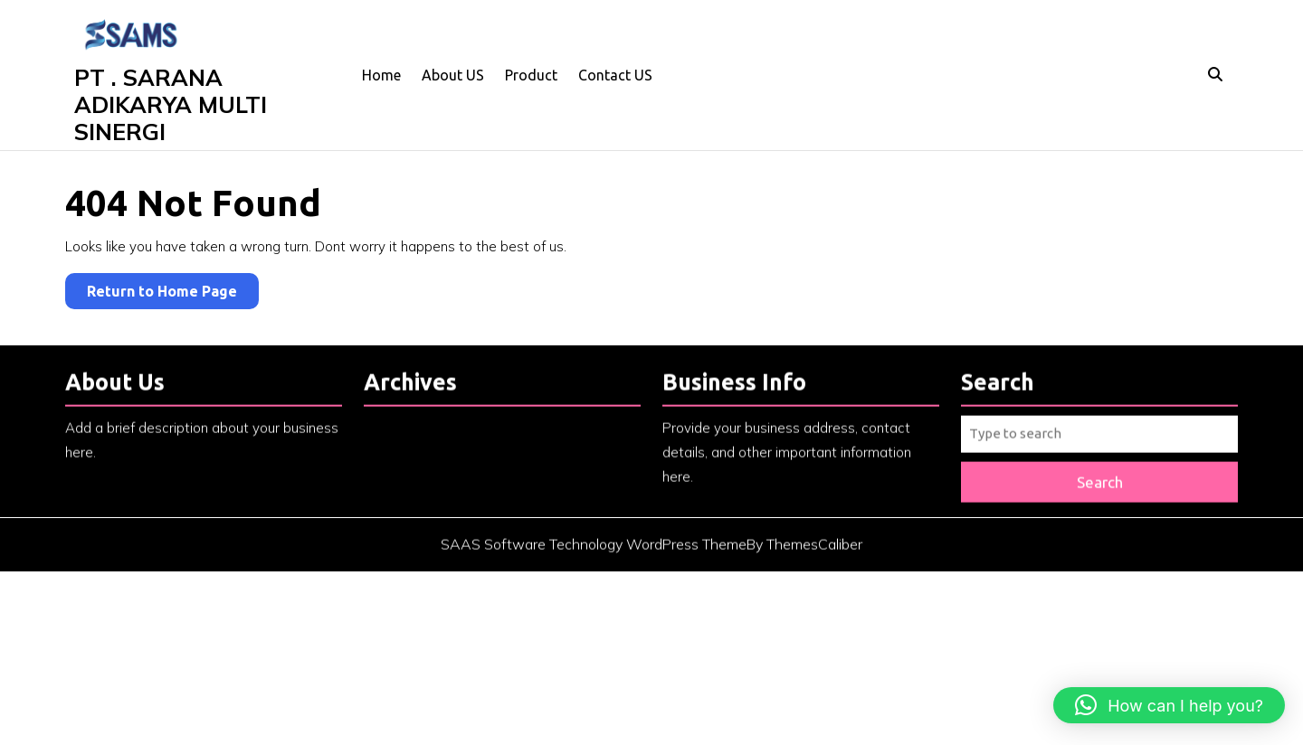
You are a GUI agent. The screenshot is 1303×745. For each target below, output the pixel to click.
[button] (1169, 705)
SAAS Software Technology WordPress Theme (594, 553)
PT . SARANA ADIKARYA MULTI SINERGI (170, 104)
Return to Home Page (173, 294)
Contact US (615, 75)
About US (453, 75)
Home (381, 75)
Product (531, 75)
